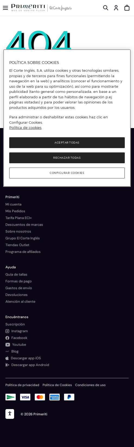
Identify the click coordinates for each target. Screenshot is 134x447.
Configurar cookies (67, 173)
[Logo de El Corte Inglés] (59, 8)
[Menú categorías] (5, 8)
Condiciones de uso (90, 385)
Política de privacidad (22, 385)
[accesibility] (9, 414)
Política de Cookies (57, 385)
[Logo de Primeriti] (29, 8)
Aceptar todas (67, 142)
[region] (66, 118)
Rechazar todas (67, 157)
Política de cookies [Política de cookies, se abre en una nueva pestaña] (25, 127)
